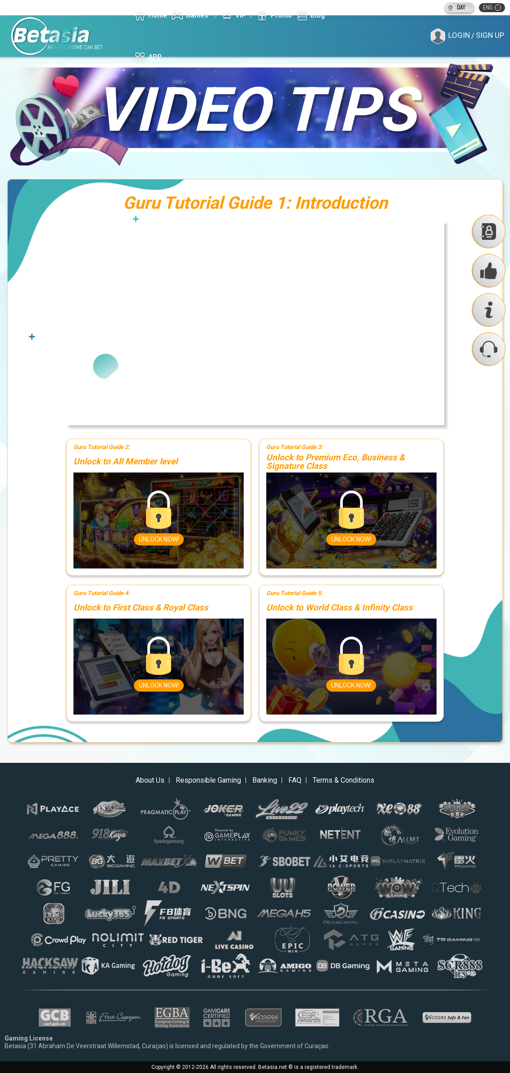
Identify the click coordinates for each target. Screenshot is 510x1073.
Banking (264, 780)
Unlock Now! (159, 539)
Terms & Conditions (343, 780)
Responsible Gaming (208, 780)
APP (148, 57)
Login (459, 35)
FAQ (294, 780)
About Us (150, 780)
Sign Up (490, 35)
